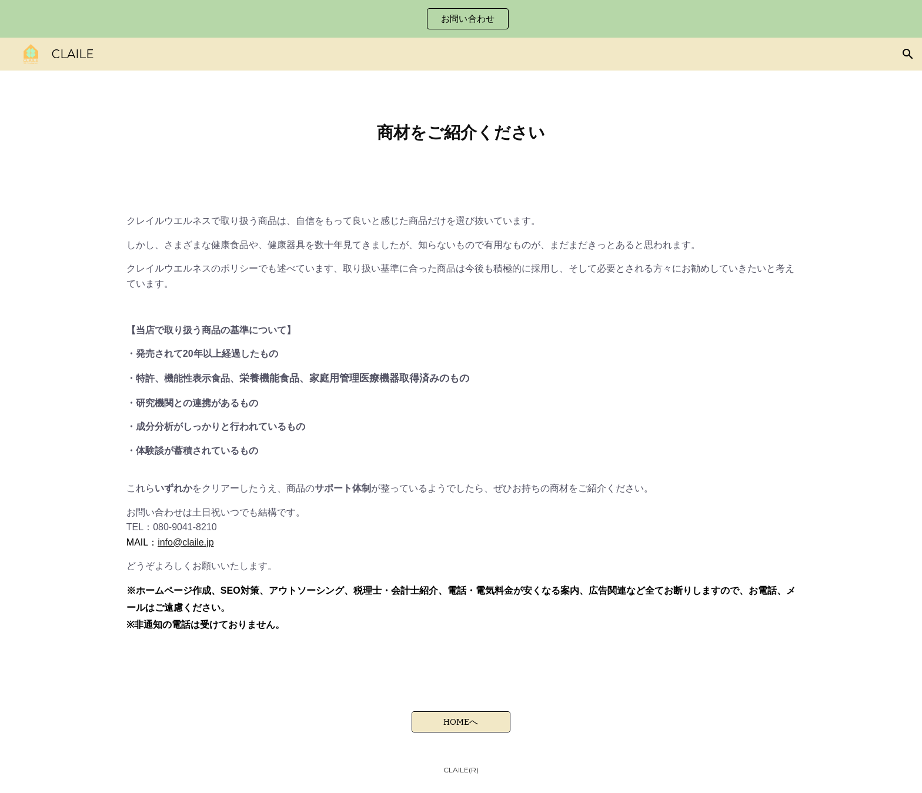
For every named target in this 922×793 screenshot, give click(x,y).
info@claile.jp (185, 542)
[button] (908, 54)
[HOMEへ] (461, 722)
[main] (461, 133)
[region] (461, 19)
